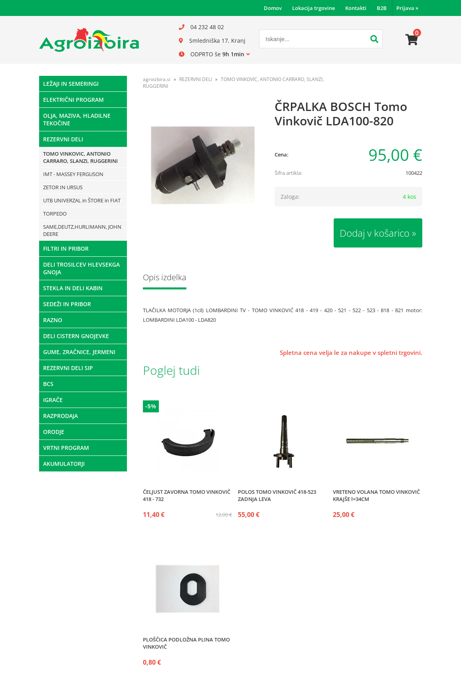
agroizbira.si (156, 79)
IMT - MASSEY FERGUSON (73, 174)
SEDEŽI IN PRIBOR (67, 304)
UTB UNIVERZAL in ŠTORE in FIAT (82, 200)
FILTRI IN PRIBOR (66, 248)
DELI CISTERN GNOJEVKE (76, 336)
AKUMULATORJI (64, 463)
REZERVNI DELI (63, 139)
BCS (48, 384)
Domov (273, 8)
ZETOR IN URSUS (63, 187)
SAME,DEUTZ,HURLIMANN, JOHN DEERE (82, 230)
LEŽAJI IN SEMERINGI (71, 83)
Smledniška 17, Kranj (217, 40)
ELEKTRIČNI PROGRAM (73, 99)
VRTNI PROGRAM (66, 447)
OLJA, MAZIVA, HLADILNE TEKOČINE (77, 119)
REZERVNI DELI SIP (68, 368)
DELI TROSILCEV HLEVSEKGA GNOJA (81, 268)
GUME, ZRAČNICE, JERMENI (79, 352)
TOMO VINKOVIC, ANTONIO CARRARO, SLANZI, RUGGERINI (80, 157)
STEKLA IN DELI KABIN (73, 288)
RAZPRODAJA (60, 416)
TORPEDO (55, 213)
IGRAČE (53, 400)
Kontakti (355, 8)
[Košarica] (412, 40)
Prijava (407, 8)
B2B (382, 8)
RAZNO (52, 320)
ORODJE (53, 432)
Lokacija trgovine (313, 8)
